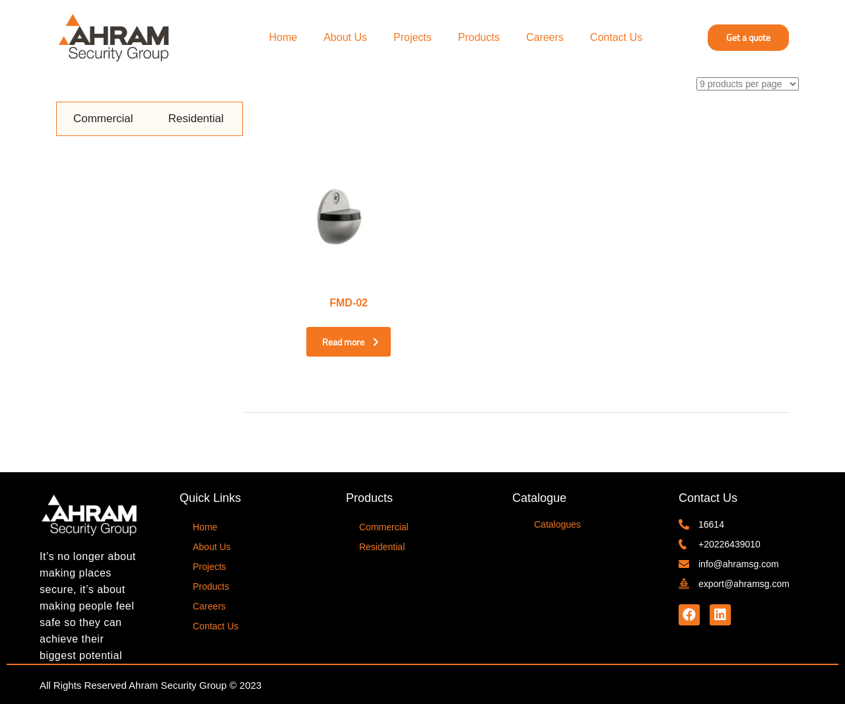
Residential (196, 118)
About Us (345, 37)
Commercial (103, 118)
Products (479, 37)
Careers (545, 37)
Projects (412, 37)
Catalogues (557, 522)
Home (283, 37)
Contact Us (616, 37)
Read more (336, 342)
